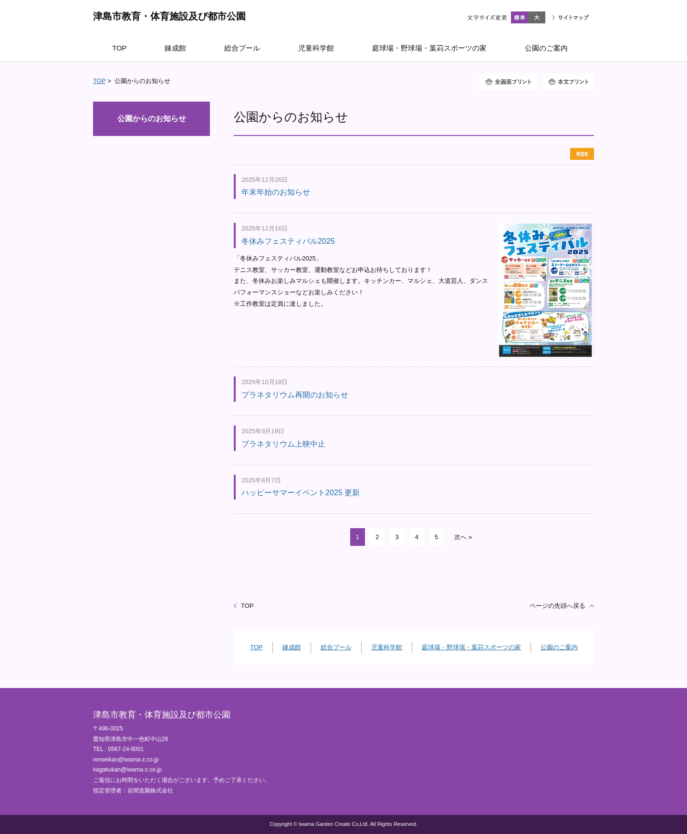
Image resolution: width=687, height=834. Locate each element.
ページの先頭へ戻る (557, 605)
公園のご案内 (559, 647)
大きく (536, 17)
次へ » (463, 537)
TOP (99, 80)
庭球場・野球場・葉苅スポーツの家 (471, 647)
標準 (519, 17)
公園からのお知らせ (151, 119)
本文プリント (568, 82)
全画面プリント (508, 82)
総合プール (336, 647)
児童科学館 (386, 647)
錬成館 (291, 647)
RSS (582, 154)
